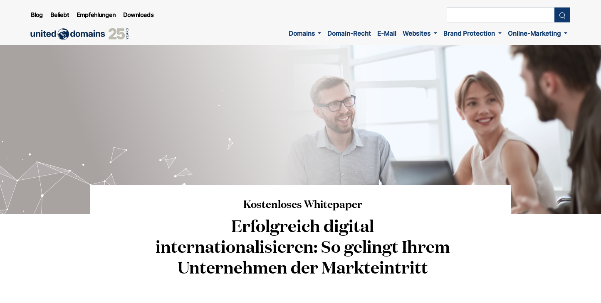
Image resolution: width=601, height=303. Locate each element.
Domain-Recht (349, 33)
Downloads (138, 15)
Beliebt (59, 15)
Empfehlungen (96, 15)
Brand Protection (470, 33)
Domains (303, 33)
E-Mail (386, 33)
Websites (417, 33)
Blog (37, 15)
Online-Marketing (535, 33)
